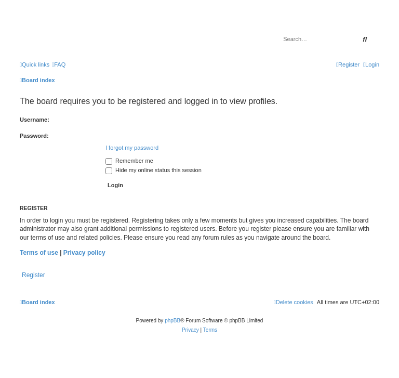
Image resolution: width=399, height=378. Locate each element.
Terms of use (39, 252)
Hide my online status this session (153, 170)
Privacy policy (84, 252)
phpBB (172, 320)
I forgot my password (131, 148)
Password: (34, 136)
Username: (34, 119)
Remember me (129, 161)
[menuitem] (58, 64)
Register (33, 275)
